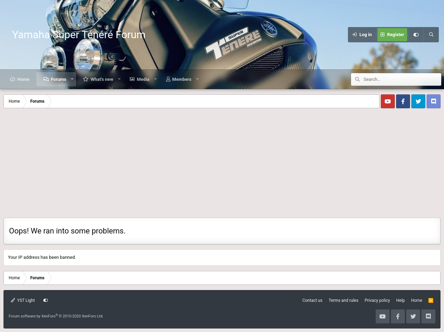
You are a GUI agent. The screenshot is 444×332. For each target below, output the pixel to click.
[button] (72, 79)
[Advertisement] (222, 165)
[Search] (431, 34)
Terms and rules (343, 300)
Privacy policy (377, 300)
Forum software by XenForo (56, 316)
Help (400, 300)
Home (23, 79)
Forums (58, 79)
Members (181, 79)
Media (143, 79)
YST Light (23, 300)
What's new (102, 79)
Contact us (312, 300)
